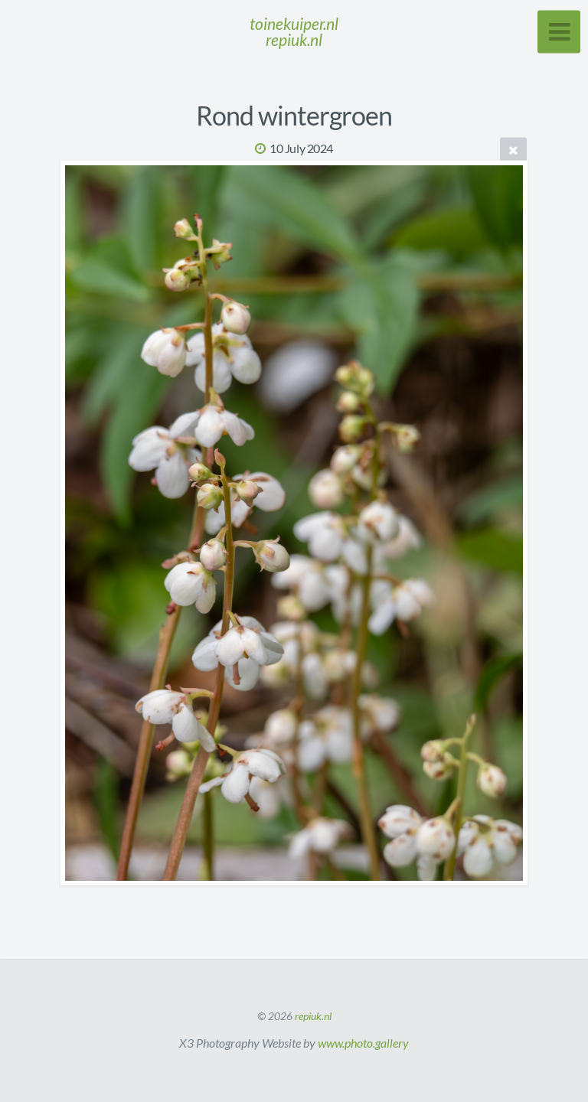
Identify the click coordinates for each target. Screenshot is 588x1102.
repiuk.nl (313, 1015)
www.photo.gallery (363, 1042)
